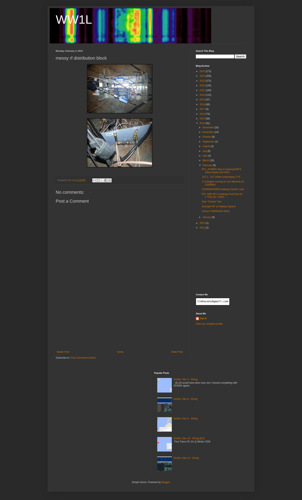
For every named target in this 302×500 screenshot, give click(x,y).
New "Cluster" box (211, 201)
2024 (203, 76)
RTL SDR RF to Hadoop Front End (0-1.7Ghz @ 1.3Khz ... (222, 195)
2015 (203, 118)
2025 (203, 71)
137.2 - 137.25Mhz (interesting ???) (221, 177)
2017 (203, 109)
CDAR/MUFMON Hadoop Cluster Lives (223, 189)
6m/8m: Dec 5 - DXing (185, 418)
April (205, 155)
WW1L (74, 19)
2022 (203, 85)
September (208, 141)
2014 (203, 123)
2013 (203, 223)
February (207, 165)
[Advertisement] (119, 320)
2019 (203, 99)
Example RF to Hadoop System (219, 206)
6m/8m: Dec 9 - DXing (185, 399)
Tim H (203, 318)
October (207, 136)
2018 (203, 104)
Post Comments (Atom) (83, 357)
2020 (203, 95)
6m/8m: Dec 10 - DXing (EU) (189, 438)
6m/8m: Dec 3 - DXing (185, 379)
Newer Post (63, 352)
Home (120, 352)
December (208, 127)
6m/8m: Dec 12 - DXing (186, 458)
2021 (203, 90)
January (207, 217)
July (205, 151)
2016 (203, 114)
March (206, 160)
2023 (203, 80)
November (208, 132)
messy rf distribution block (216, 211)
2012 (203, 227)
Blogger (165, 482)
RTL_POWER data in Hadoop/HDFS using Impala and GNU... (221, 171)
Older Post (177, 352)
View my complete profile (209, 323)
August (206, 146)
